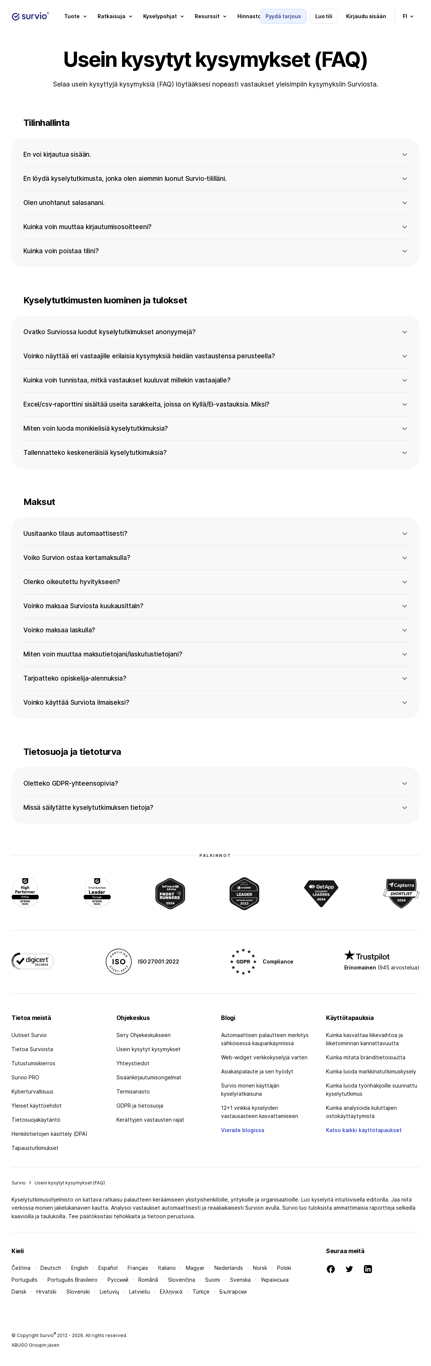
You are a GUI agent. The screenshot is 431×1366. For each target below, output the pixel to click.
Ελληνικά (171, 1291)
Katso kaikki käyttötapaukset (364, 1130)
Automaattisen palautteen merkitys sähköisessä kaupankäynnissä (265, 1039)
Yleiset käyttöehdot (36, 1105)
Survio (18, 1183)
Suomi (212, 1280)
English (79, 1268)
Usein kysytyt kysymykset (148, 1049)
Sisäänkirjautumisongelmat (148, 1077)
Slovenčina (181, 1280)
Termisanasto (133, 1091)
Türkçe (201, 1291)
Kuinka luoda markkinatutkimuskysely (371, 1071)
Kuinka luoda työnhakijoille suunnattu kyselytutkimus (371, 1089)
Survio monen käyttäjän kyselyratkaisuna (250, 1089)
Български (233, 1291)
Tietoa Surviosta (32, 1049)
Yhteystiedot (132, 1063)
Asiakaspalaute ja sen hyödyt (257, 1071)
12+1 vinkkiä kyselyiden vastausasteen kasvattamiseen (259, 1112)
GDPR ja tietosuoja (139, 1105)
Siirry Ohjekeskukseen (143, 1035)
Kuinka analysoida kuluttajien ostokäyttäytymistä (361, 1112)
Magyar (195, 1268)
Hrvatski (46, 1291)
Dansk (18, 1291)
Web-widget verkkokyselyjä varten (264, 1057)
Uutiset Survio (29, 1035)
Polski (284, 1268)
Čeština (20, 1268)
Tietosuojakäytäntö (35, 1119)
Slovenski (78, 1291)
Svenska (240, 1280)
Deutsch (50, 1268)
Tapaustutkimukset (35, 1148)
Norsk (260, 1268)
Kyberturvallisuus (32, 1091)
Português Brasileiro (72, 1280)
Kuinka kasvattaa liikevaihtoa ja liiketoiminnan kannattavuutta (364, 1039)
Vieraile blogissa (242, 1130)
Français (138, 1268)
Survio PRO (25, 1077)
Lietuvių (109, 1291)
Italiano (167, 1268)
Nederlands (228, 1268)
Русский (118, 1280)
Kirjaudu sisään (366, 16)
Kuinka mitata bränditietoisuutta (365, 1057)
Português (24, 1280)
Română (148, 1280)
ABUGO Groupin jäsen (35, 1345)
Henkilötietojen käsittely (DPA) (49, 1134)
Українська (275, 1280)
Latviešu (139, 1291)
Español (108, 1268)
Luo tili (323, 16)
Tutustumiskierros (33, 1063)
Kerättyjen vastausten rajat (150, 1119)
